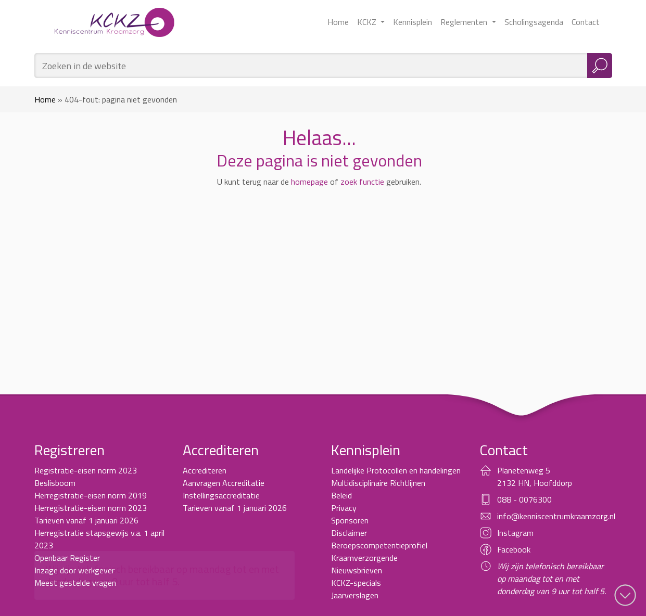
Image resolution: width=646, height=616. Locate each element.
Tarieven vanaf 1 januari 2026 (86, 520)
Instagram (515, 533)
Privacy (344, 508)
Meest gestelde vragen (75, 582)
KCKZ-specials (356, 582)
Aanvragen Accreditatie (223, 483)
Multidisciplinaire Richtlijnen (378, 483)
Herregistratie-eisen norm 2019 (90, 495)
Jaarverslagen (354, 595)
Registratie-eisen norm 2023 (85, 470)
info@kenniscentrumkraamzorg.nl (556, 516)
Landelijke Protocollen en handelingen (396, 470)
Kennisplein (412, 22)
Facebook (513, 549)
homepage (309, 181)
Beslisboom (54, 483)
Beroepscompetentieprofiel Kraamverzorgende (379, 551)
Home (338, 22)
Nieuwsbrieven (356, 570)
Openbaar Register (67, 557)
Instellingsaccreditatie (221, 495)
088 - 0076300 (524, 499)
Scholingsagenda (533, 22)
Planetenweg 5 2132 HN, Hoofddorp (534, 476)
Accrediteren (204, 470)
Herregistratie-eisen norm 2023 (90, 508)
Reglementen (464, 22)
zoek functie (362, 181)
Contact (586, 22)
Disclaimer (349, 533)
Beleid (341, 495)
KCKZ (367, 22)
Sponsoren (350, 520)
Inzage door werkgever (74, 570)
